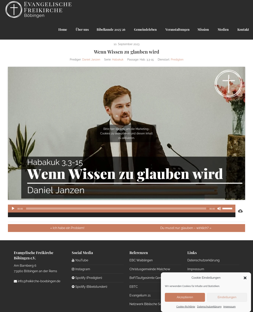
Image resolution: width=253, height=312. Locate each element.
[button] (245, 278)
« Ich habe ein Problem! (67, 228)
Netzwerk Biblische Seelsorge (151, 304)
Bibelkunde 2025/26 (111, 29)
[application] (121, 211)
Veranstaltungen (177, 29)
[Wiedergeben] (13, 208)
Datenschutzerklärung (209, 306)
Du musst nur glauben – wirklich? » (185, 228)
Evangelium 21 (140, 295)
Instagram (81, 269)
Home (62, 29)
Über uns (82, 29)
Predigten (177, 59)
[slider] (116, 209)
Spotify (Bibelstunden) (89, 287)
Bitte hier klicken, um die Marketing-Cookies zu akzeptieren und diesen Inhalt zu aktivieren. (126, 133)
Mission (203, 29)
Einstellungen (227, 297)
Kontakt (243, 29)
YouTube (80, 260)
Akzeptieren (185, 297)
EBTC (133, 287)
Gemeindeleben (145, 29)
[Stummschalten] (219, 208)
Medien (223, 29)
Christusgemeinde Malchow (149, 269)
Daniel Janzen (91, 59)
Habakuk (117, 59)
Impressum (229, 306)
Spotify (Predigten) (87, 278)
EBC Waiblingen (141, 260)
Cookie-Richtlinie (185, 306)
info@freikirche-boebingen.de (37, 281)
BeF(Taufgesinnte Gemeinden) (151, 278)
